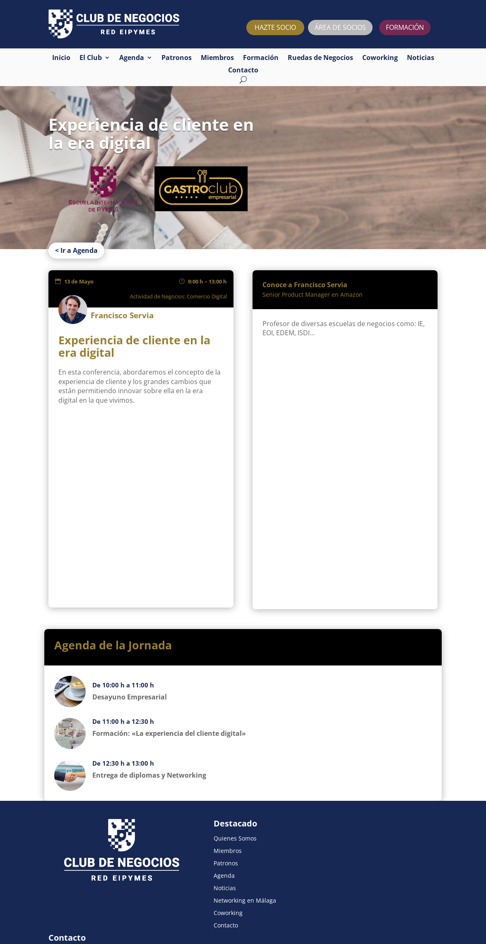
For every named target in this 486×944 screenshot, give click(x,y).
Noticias (420, 58)
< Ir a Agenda (76, 204)
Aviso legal (60, 914)
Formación (261, 58)
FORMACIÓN (405, 27)
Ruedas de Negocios (320, 58)
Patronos (176, 58)
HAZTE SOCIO (275, 27)
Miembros (217, 58)
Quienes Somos (207, 795)
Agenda (131, 58)
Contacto (243, 70)
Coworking (380, 58)
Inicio (61, 58)
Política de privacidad (103, 914)
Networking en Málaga (216, 857)
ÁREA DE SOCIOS (340, 27)
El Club (90, 58)
